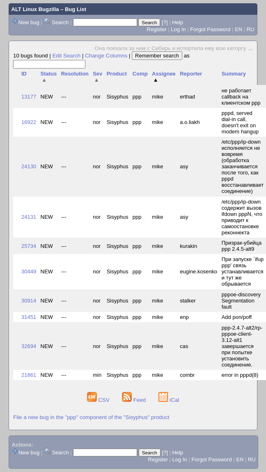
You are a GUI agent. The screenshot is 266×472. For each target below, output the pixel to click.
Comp (140, 74)
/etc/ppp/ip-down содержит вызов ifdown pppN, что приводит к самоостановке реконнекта (242, 217)
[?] (164, 22)
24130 (28, 166)
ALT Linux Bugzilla (35, 9)
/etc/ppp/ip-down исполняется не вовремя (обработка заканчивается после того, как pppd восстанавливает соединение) (243, 166)
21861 (28, 375)
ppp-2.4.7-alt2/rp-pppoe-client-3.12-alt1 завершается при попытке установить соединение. (242, 346)
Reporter (191, 74)
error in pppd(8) (240, 375)
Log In (178, 29)
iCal (168, 400)
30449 (28, 271)
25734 (28, 246)
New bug (28, 22)
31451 (28, 317)
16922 (28, 122)
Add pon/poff (237, 317)
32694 (28, 346)
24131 (28, 217)
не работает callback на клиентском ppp (241, 96)
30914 (28, 301)
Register (156, 29)
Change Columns (106, 56)
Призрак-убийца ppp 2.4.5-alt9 (242, 246)
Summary (234, 74)
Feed (134, 400)
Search (60, 22)
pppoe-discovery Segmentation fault (241, 300)
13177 (28, 97)
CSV (99, 400)
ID (24, 74)
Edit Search (66, 56)
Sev (97, 77)
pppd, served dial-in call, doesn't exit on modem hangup (240, 122)
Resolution (75, 74)
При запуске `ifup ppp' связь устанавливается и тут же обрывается (243, 271)
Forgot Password (210, 29)
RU (251, 29)
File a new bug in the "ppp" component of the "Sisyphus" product (91, 417)
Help (177, 22)
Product (117, 74)
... (250, 48)
